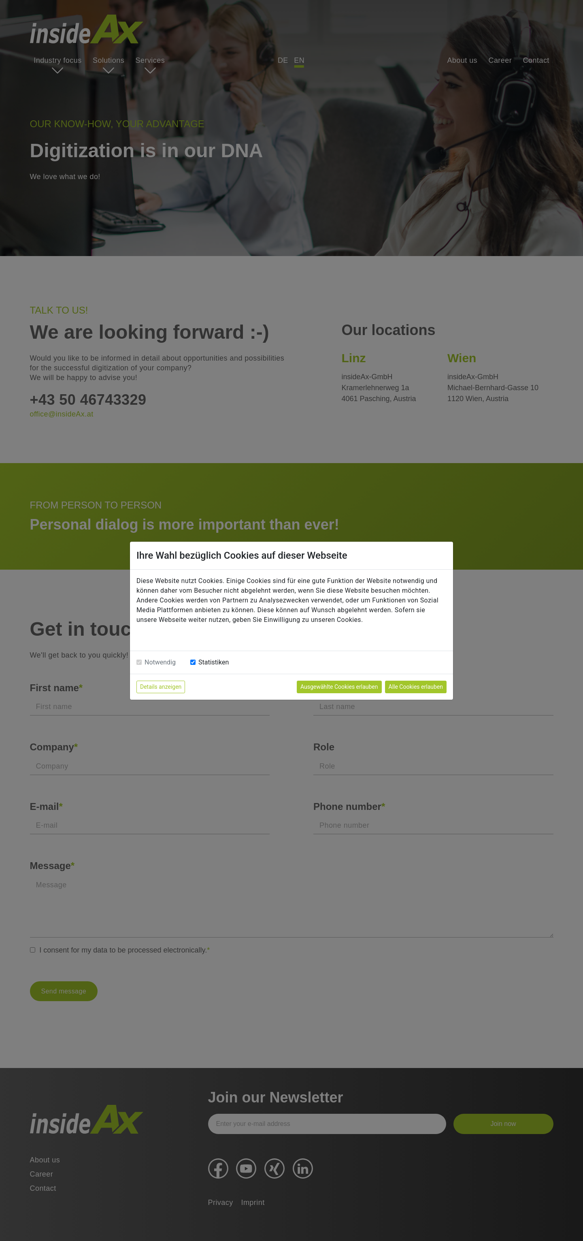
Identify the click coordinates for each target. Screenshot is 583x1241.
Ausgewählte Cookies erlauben (339, 687)
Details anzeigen (160, 687)
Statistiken (213, 662)
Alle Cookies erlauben (416, 687)
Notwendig (160, 662)
